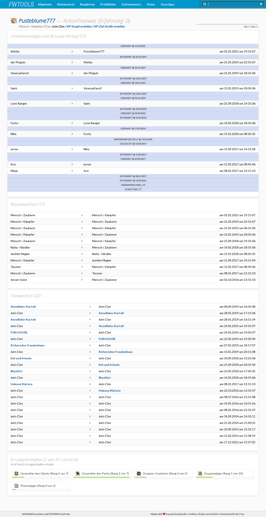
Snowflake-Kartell (23, 306)
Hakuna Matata (21, 384)
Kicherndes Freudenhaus (28, 345)
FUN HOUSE (19, 332)
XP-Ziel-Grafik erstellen (109, 26)
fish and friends (21, 358)
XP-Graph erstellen (78, 26)
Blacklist (17, 371)
